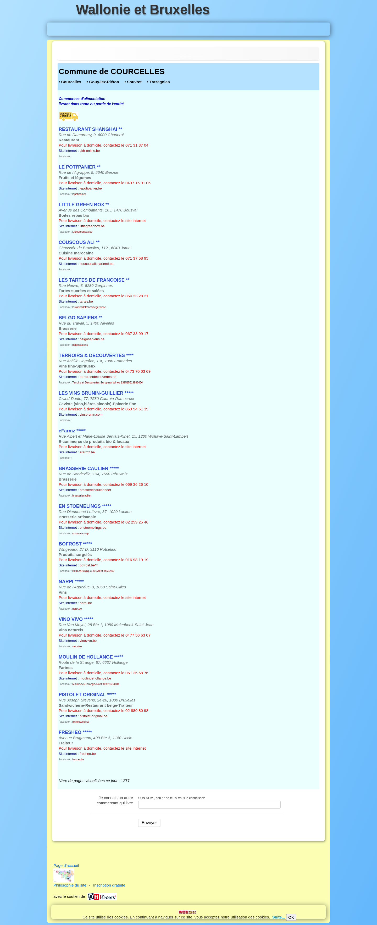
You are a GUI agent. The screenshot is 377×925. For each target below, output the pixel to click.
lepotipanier (79, 194)
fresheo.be (88, 754)
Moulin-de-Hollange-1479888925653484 (95, 684)
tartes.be (86, 301)
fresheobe (78, 759)
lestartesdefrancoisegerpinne (89, 307)
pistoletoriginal (80, 721)
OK (291, 917)
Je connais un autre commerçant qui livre (115, 800)
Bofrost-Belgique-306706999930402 (93, 571)
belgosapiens (80, 344)
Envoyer (149, 823)
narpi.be (86, 603)
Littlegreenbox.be (82, 231)
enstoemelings (80, 533)
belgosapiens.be (92, 339)
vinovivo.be (88, 641)
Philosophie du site (69, 885)
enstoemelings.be (93, 528)
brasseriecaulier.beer (95, 490)
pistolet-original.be (93, 716)
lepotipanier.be (91, 188)
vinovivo (77, 646)
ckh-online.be (90, 151)
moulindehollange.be (95, 678)
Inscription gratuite (109, 885)
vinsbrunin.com (91, 414)
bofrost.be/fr (89, 565)
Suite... (278, 917)
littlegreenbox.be (92, 226)
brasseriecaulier (81, 495)
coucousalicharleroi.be (96, 264)
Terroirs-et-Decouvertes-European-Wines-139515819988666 (107, 382)
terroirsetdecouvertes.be (98, 377)
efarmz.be (87, 452)
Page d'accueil (66, 865)
